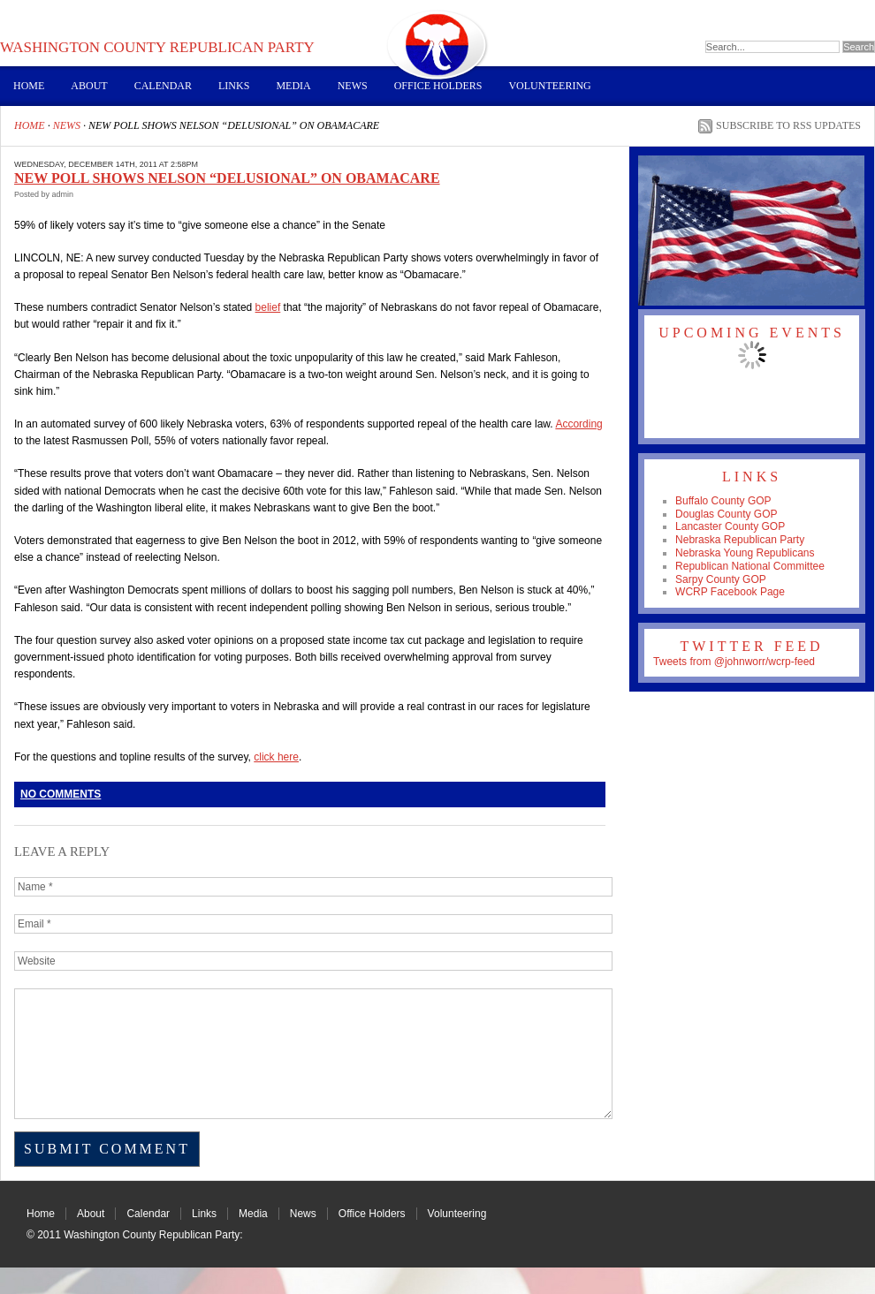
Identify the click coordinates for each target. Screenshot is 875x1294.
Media (293, 85)
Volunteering (549, 85)
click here (276, 757)
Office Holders (438, 85)
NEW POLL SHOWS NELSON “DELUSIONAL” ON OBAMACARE (227, 177)
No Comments (60, 794)
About (89, 85)
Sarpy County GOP (720, 579)
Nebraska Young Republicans (744, 553)
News (353, 85)
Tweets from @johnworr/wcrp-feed (734, 661)
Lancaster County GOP (730, 526)
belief (268, 307)
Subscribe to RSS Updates (788, 125)
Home (28, 85)
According (578, 424)
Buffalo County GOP (723, 501)
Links (233, 85)
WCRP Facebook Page (730, 592)
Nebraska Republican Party (739, 539)
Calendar (163, 85)
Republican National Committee (750, 566)
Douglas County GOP (726, 514)
